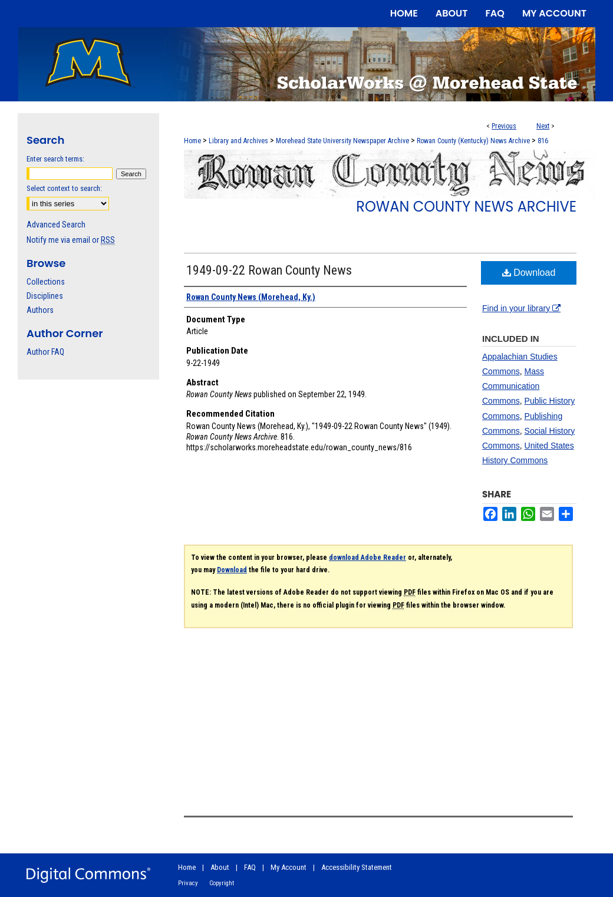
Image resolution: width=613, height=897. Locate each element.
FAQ (250, 867)
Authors (40, 310)
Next (542, 126)
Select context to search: (64, 188)
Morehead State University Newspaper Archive (342, 141)
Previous (504, 126)
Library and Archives (238, 141)
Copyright (221, 883)
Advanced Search (56, 224)
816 (543, 141)
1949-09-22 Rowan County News (269, 270)
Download (529, 273)
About (219, 867)
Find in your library (521, 308)
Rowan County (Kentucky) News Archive (473, 141)
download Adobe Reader (367, 557)
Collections (46, 281)
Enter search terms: (55, 158)
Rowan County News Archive (466, 206)
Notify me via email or (71, 240)
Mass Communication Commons (513, 386)
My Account (288, 867)
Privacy (188, 883)
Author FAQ (45, 352)
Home (192, 141)
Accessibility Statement (356, 867)
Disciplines (45, 296)
